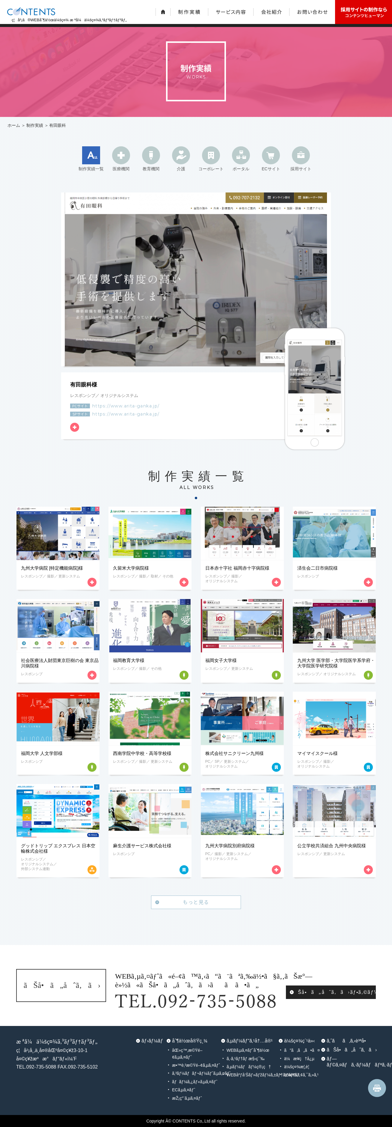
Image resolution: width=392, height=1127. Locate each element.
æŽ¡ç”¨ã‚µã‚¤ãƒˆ (187, 1098)
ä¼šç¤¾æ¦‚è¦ (298, 1066)
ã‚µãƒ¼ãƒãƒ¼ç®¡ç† (249, 1066)
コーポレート (211, 168)
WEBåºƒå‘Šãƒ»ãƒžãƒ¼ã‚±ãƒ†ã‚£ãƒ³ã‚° (253, 1074)
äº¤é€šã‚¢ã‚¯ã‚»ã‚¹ (301, 1074)
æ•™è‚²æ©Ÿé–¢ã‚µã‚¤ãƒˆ (196, 1065)
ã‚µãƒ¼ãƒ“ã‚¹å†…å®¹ (250, 1040)
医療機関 (121, 168)
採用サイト (300, 168)
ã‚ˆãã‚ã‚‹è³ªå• (348, 1040)
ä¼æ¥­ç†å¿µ (299, 1058)
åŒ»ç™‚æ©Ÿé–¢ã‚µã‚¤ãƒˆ (187, 1053)
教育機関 (151, 168)
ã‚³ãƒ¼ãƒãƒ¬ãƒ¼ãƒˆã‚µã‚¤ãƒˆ (196, 1073)
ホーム (13, 125)
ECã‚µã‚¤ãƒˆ (183, 1089)
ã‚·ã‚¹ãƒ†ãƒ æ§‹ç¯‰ (246, 1058)
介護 (181, 168)
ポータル (241, 168)
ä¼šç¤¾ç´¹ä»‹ (299, 1040)
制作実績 (34, 125)
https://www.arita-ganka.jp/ (126, 406)
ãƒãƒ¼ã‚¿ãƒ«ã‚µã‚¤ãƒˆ (195, 1081)
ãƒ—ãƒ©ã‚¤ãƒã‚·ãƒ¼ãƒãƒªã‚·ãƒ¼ (351, 1061)
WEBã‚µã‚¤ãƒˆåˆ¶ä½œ (248, 1050)
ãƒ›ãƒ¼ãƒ (152, 1040)
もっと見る (196, 901)
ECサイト (271, 168)
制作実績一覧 (91, 168)
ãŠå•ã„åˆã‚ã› (351, 1049)
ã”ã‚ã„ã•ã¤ (302, 1050)
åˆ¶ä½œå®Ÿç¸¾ (189, 1040)
